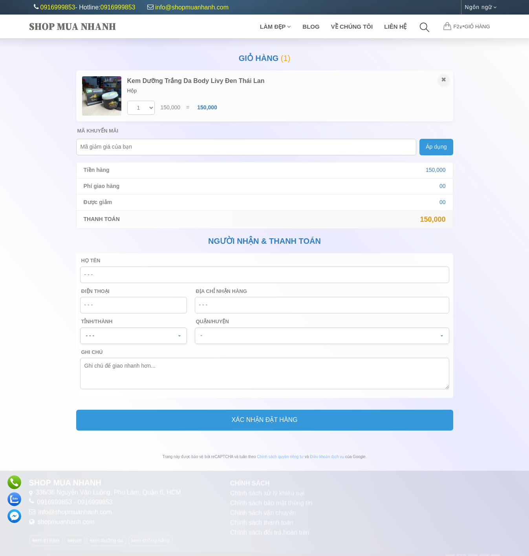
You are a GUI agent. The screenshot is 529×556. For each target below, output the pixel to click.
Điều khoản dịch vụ (327, 457)
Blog (310, 26)
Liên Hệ (395, 26)
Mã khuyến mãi (98, 131)
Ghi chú (92, 352)
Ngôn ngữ (481, 7)
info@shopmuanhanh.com (188, 7)
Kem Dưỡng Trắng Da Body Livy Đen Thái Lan (196, 80)
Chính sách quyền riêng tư (280, 457)
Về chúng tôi (352, 26)
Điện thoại (95, 291)
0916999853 (57, 7)
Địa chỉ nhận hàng (221, 291)
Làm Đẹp (275, 26)
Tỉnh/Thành (97, 321)
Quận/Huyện (212, 321)
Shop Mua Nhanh (72, 26)
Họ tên (91, 260)
